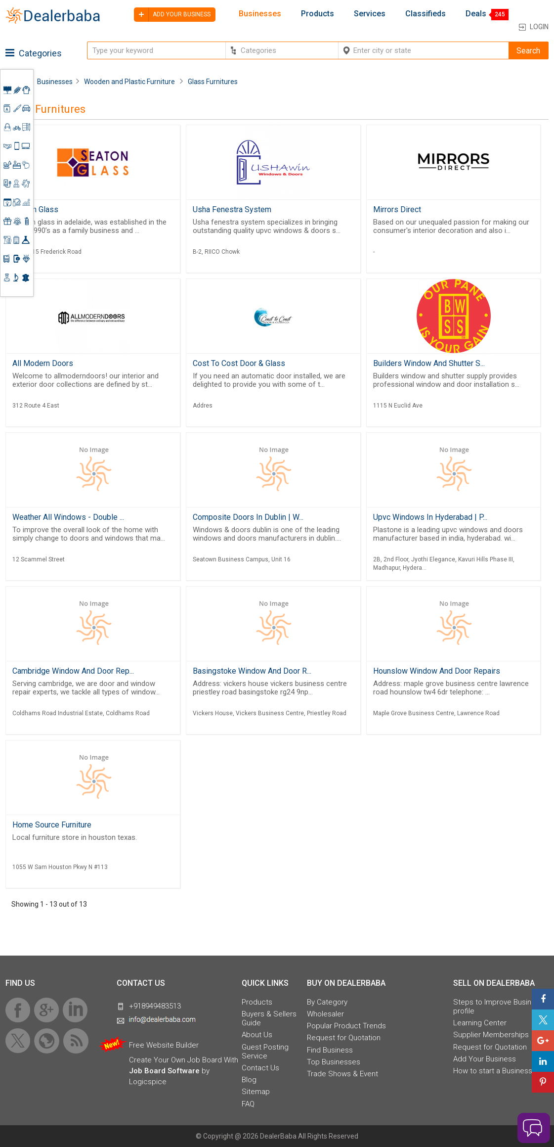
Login (539, 27)
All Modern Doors (42, 363)
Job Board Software (164, 1070)
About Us (257, 1034)
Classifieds (425, 13)
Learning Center (480, 1022)
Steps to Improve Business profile (498, 1006)
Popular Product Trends (346, 1025)
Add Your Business (484, 1059)
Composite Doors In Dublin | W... (248, 517)
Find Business (330, 1050)
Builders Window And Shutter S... (429, 363)
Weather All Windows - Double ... (68, 517)
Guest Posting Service (265, 1051)
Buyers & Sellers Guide (269, 1018)
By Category (327, 1002)
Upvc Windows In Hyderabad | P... (430, 517)
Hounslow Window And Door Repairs (436, 671)
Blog (249, 1079)
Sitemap (256, 1091)
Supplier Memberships (491, 1034)
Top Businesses (333, 1061)
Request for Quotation (344, 1037)
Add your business (172, 14)
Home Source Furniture (51, 824)
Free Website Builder (164, 1045)
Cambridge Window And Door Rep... (73, 671)
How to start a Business (492, 1070)
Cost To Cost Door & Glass (239, 363)
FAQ (248, 1104)
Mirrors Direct (397, 209)
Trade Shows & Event (342, 1073)
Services (369, 13)
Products (317, 13)
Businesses (260, 13)
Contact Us (260, 1067)
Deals (476, 13)
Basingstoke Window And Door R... (252, 671)
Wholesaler (325, 1013)
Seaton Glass (35, 209)
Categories (33, 53)
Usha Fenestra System (232, 209)
